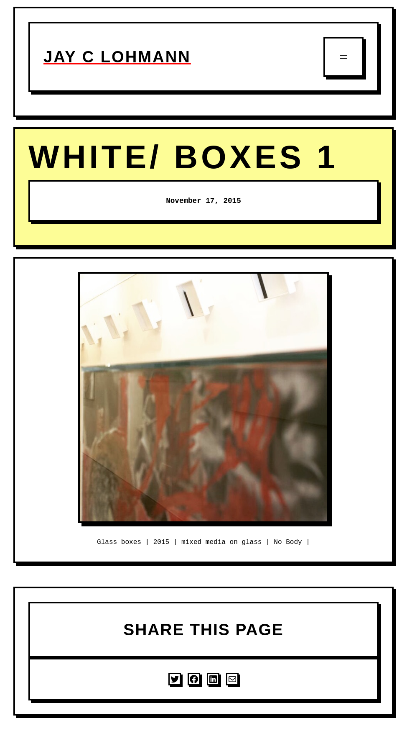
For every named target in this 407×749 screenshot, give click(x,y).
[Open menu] (343, 57)
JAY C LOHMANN (117, 57)
